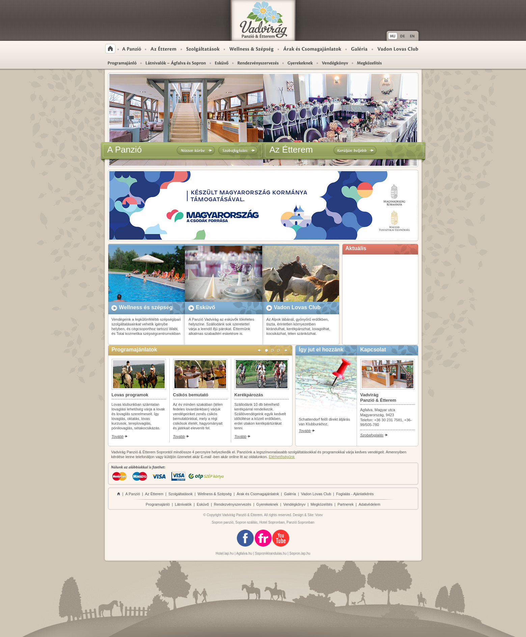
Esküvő (222, 62)
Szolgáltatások (203, 49)
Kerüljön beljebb (355, 150)
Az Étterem (163, 49)
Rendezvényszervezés (258, 62)
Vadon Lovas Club (398, 49)
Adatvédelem (369, 504)
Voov (319, 515)
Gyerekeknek (300, 62)
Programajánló (122, 62)
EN (413, 36)
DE (403, 36)
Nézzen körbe (196, 150)
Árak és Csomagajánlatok (312, 49)
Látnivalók (183, 504)
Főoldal (110, 49)
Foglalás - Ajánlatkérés (354, 494)
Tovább (118, 436)
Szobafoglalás (238, 150)
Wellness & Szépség (251, 49)
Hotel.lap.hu (224, 553)
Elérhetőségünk (282, 457)
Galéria (359, 49)
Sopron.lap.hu (299, 553)
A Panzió (132, 49)
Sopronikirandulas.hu (271, 553)
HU (392, 36)
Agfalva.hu (244, 553)
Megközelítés (367, 62)
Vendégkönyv (294, 504)
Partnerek (345, 504)
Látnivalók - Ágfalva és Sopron (175, 62)
